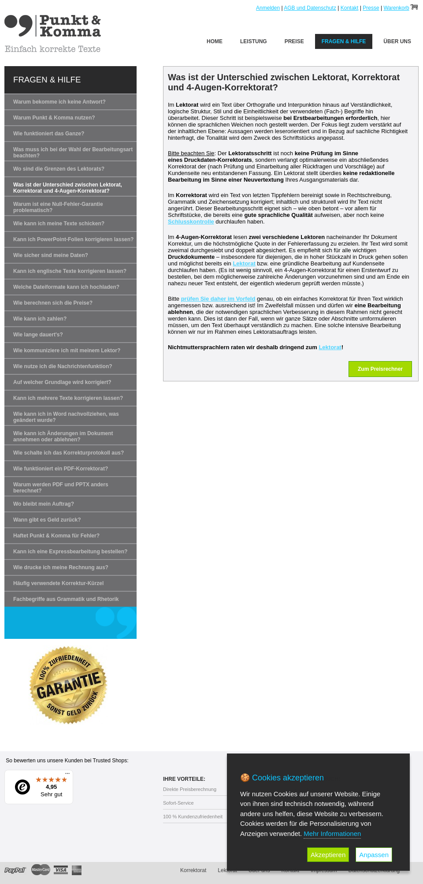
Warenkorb (396, 8)
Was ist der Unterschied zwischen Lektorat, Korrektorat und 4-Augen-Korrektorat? (67, 188)
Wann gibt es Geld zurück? (47, 520)
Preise (294, 41)
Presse (371, 8)
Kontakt (350, 8)
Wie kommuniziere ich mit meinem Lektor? (66, 350)
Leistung (253, 41)
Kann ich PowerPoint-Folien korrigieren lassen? (73, 239)
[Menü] (67, 775)
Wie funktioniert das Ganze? (48, 134)
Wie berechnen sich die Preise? (53, 303)
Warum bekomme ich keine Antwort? (59, 102)
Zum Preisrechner (380, 369)
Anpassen (374, 854)
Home (215, 41)
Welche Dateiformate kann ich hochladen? (66, 287)
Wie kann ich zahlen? (40, 319)
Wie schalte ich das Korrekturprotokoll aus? (68, 453)
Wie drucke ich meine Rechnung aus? (60, 567)
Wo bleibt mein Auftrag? (43, 504)
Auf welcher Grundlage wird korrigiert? (62, 382)
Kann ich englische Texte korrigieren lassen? (69, 271)
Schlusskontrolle (191, 221)
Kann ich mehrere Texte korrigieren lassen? (68, 398)
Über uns (397, 41)
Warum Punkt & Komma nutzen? (54, 118)
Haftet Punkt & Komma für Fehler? (56, 536)
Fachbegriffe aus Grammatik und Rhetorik (66, 599)
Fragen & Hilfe (344, 41)
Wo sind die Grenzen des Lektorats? (58, 169)
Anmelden (268, 8)
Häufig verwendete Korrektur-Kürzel (58, 583)
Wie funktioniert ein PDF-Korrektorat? (60, 469)
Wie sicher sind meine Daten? (50, 255)
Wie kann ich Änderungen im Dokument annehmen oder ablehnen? (63, 436)
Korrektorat (193, 870)
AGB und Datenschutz (310, 8)
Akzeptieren (328, 854)
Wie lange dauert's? (38, 335)
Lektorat (244, 263)
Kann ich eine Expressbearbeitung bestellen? (70, 551)
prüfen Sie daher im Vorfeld (218, 298)
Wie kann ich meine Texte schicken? (58, 223)
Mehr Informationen (332, 833)
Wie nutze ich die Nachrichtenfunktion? (62, 366)
